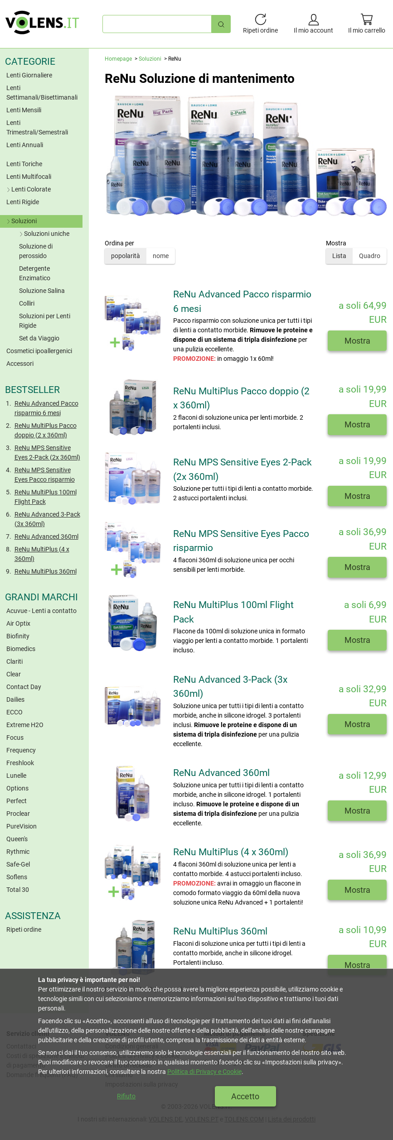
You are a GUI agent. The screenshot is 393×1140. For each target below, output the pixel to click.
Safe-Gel (18, 864)
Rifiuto (126, 1096)
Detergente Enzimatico (34, 273)
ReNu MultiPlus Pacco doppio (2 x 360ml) (46, 430)
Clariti (14, 661)
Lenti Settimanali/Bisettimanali (42, 92)
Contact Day (23, 686)
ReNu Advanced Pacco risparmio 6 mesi (46, 408)
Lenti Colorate (28, 189)
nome (161, 255)
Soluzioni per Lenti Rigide (44, 320)
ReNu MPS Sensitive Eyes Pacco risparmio (45, 474)
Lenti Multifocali (28, 176)
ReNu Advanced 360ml (46, 536)
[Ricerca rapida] (221, 24)
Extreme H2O (25, 724)
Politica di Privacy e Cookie (204, 1071)
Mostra (357, 340)
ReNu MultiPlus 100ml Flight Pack (46, 497)
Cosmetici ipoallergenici (39, 350)
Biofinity (17, 636)
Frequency (21, 750)
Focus (15, 737)
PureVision (21, 826)
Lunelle (16, 775)
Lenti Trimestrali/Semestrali (37, 127)
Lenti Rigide (22, 202)
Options (17, 788)
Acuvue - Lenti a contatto (41, 610)
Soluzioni (21, 221)
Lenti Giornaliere (29, 75)
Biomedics (20, 648)
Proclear (18, 813)
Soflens (16, 877)
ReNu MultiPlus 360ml (46, 571)
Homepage (118, 59)
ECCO (14, 712)
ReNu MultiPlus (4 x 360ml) (42, 554)
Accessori (20, 363)
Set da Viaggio (39, 338)
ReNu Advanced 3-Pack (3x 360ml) (47, 519)
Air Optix (18, 623)
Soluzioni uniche (43, 233)
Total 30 (17, 889)
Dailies (15, 699)
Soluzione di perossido (36, 251)
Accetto (245, 1096)
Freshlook (20, 762)
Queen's (17, 839)
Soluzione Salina (42, 290)
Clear (13, 674)
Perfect (16, 801)
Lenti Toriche (24, 164)
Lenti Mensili (23, 110)
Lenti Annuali (24, 144)
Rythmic (17, 851)
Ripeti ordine (23, 929)
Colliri (26, 303)
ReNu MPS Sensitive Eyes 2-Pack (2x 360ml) (47, 452)
